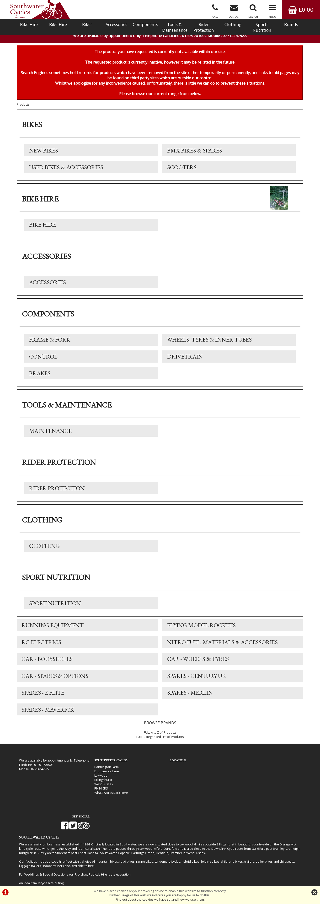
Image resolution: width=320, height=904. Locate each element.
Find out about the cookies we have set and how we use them (160, 899)
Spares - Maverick (47, 713)
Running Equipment (52, 628)
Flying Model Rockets (201, 628)
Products (23, 106)
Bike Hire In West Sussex (37, 873)
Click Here (117, 796)
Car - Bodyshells (47, 662)
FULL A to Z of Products (160, 736)
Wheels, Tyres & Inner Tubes (209, 341)
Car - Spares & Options (54, 679)
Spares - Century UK (196, 679)
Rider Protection (203, 27)
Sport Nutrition (55, 606)
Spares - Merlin (190, 696)
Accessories (116, 24)
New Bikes (43, 152)
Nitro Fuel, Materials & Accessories (222, 645)
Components (145, 24)
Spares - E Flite (42, 696)
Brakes (39, 375)
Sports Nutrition (262, 27)
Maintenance (50, 433)
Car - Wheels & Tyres (198, 662)
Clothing (232, 24)
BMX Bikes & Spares (194, 152)
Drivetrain (185, 358)
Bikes (87, 24)
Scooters (182, 169)
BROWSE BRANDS (160, 726)
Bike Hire (29, 24)
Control (43, 358)
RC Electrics (41, 645)
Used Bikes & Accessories (66, 169)
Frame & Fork (49, 341)
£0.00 (301, 9)
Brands (291, 24)
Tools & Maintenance (174, 27)
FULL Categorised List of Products (160, 740)
